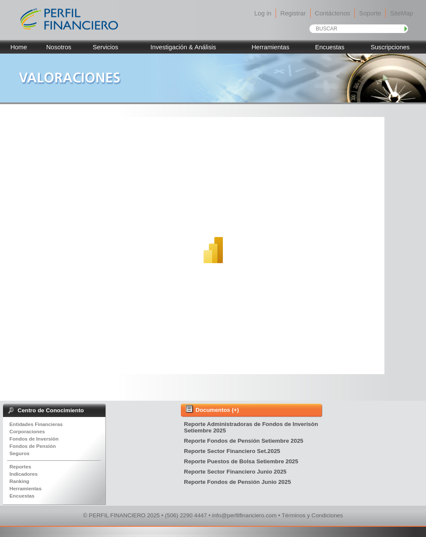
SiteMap (401, 13)
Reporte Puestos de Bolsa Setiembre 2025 (242, 461)
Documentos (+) (217, 410)
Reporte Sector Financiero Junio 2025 (236, 471)
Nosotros (59, 47)
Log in (262, 13)
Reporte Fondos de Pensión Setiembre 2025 (244, 441)
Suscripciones (390, 47)
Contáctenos (332, 13)
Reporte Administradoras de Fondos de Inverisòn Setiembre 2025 (251, 427)
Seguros (19, 453)
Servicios (105, 47)
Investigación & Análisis (183, 47)
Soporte (370, 13)
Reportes (20, 466)
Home (18, 47)
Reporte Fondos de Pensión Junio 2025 (238, 482)
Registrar (293, 13)
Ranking (19, 481)
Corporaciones (27, 431)
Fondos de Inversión (34, 438)
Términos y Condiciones (312, 515)
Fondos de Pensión (32, 446)
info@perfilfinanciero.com (244, 515)
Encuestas (329, 47)
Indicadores (23, 474)
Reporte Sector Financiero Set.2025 (233, 451)
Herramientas (270, 47)
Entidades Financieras (36, 424)
